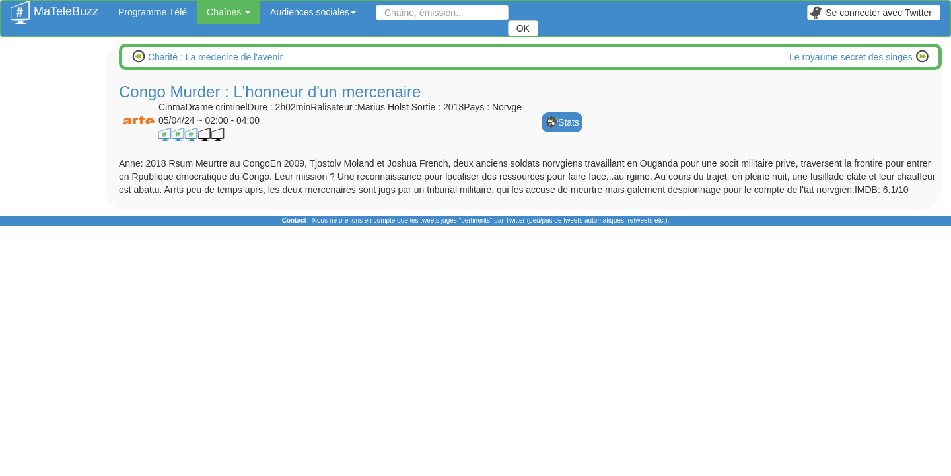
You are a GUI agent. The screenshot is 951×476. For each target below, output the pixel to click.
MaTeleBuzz (54, 7)
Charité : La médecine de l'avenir (214, 57)
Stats (568, 122)
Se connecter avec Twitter (870, 12)
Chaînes (228, 12)
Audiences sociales (313, 12)
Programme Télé (152, 12)
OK (523, 28)
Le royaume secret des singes (852, 57)
